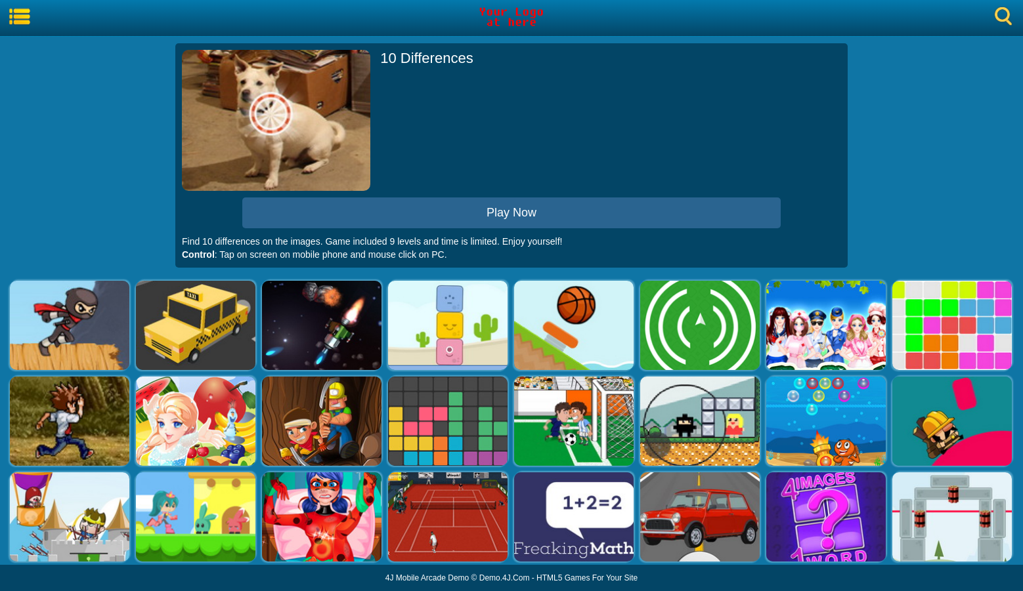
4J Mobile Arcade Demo (427, 577)
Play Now (511, 212)
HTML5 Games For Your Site (587, 577)
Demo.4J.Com (504, 577)
